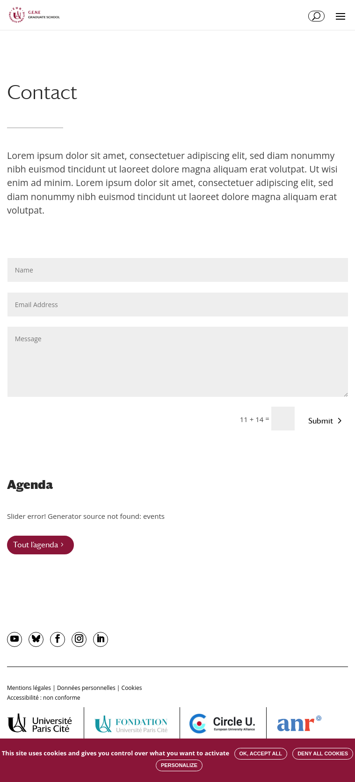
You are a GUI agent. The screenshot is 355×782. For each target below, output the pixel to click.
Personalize (179, 765)
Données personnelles (86, 688)
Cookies (132, 688)
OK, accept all (260, 753)
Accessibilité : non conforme (43, 698)
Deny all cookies (322, 753)
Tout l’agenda (35, 544)
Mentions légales (29, 688)
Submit (320, 420)
